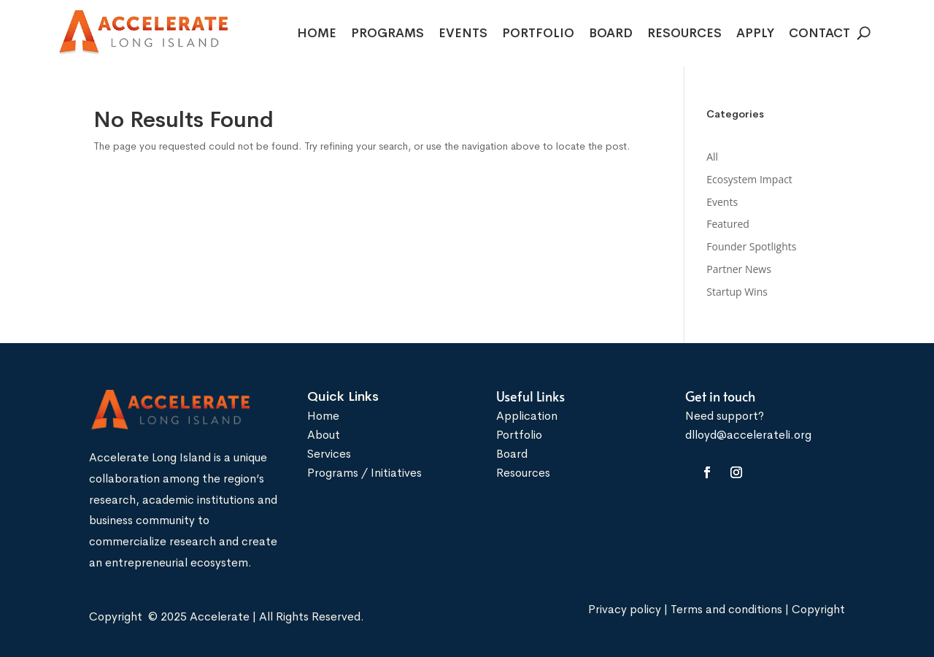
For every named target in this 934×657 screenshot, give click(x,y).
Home (316, 34)
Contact (819, 34)
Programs (387, 34)
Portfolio (538, 34)
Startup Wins (737, 292)
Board (611, 34)
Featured (727, 224)
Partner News (738, 269)
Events (463, 34)
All (712, 157)
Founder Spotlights (751, 246)
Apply (755, 34)
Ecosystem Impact (749, 179)
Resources (684, 34)
